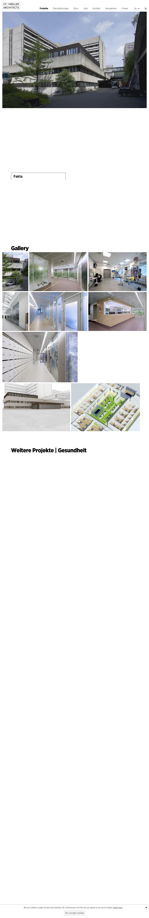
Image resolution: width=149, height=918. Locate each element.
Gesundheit (72, 450)
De (137, 8)
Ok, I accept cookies (74, 913)
